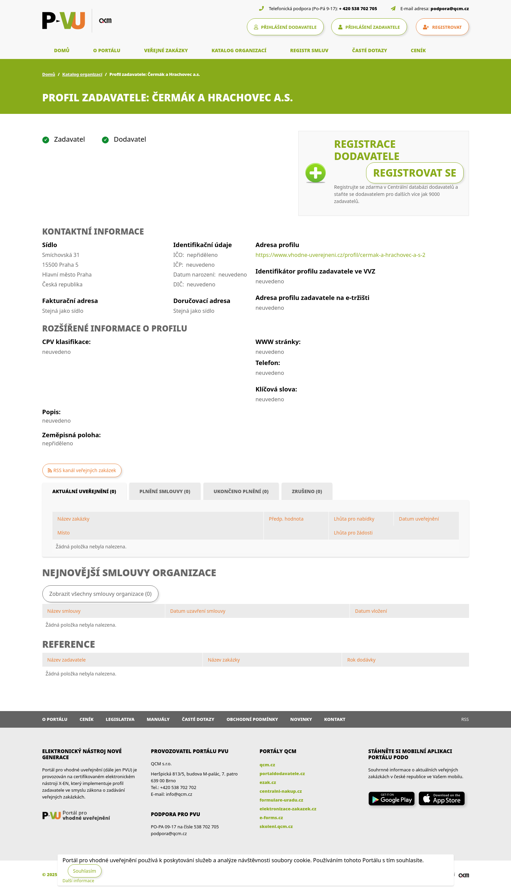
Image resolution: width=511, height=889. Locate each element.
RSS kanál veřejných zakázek (85, 470)
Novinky (301, 719)
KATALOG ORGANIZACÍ (239, 50)
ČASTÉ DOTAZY (369, 50)
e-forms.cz (271, 817)
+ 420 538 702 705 (358, 8)
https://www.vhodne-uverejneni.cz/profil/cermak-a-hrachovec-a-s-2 (340, 255)
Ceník (86, 719)
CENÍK (418, 50)
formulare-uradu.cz (281, 800)
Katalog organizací (82, 74)
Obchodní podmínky (252, 719)
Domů (48, 74)
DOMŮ (62, 50)
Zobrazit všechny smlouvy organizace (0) (100, 594)
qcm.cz (267, 765)
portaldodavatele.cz (282, 773)
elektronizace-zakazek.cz (288, 809)
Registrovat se (414, 173)
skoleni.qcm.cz (276, 826)
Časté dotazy (198, 719)
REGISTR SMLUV (309, 50)
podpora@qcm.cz (450, 8)
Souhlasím (84, 871)
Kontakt (334, 719)
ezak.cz (268, 782)
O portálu (55, 719)
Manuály (158, 719)
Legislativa (120, 719)
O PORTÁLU (106, 50)
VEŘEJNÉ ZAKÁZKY (166, 50)
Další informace (78, 880)
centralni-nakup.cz (281, 791)
